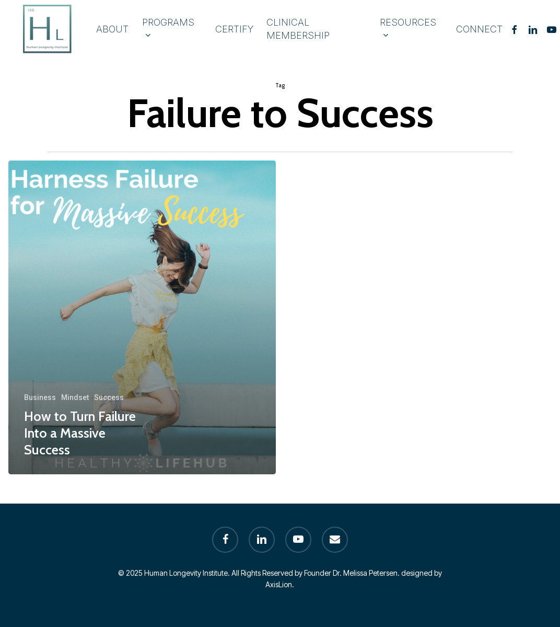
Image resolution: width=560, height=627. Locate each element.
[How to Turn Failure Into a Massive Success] (142, 317)
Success (109, 397)
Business (40, 397)
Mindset (75, 397)
